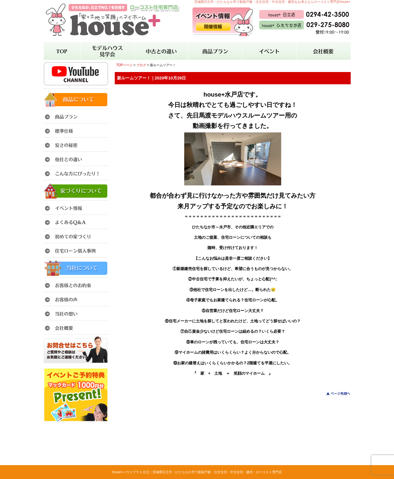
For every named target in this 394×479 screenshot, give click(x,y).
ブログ (141, 65)
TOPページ (124, 65)
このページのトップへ (334, 393)
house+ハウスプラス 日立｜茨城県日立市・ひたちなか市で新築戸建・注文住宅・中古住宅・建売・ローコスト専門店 (197, 472)
